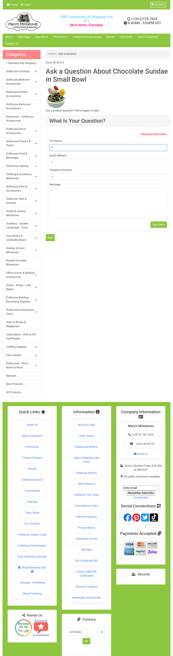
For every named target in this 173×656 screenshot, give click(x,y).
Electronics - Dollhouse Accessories (19, 118)
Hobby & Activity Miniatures (21, 213)
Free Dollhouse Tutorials (32, 556)
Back (50, 237)
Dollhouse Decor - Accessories (21, 131)
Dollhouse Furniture (21, 71)
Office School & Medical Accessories (21, 275)
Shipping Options (86, 472)
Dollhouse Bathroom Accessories (18, 106)
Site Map (86, 549)
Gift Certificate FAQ (86, 560)
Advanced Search (32, 479)
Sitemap (32, 501)
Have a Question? (148, 37)
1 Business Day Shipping (20, 63)
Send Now (159, 224)
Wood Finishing (32, 593)
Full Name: (55, 141)
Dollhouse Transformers (32, 545)
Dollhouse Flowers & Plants (21, 143)
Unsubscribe (140, 497)
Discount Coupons (87, 586)
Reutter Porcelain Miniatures (16, 262)
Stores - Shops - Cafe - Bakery (21, 287)
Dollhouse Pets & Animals (21, 201)
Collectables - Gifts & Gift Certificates (21, 336)
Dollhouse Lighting (21, 166)
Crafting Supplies (21, 346)
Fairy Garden (21, 355)
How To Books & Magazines (16, 324)
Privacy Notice (86, 527)
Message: (55, 184)
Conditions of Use (86, 538)
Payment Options (86, 516)
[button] (158, 4)
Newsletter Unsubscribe (86, 597)
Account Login (86, 424)
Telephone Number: (61, 170)
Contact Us (12, 43)
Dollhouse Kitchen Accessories (21, 94)
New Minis (41, 37)
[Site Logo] (30, 21)
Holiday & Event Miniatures (21, 250)
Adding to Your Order (86, 494)
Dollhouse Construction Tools (21, 312)
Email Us (141, 454)
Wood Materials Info (32, 569)
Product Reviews (32, 457)
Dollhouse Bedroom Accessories (21, 81)
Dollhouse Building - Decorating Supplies (21, 299)
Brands (110, 37)
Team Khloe (32, 512)
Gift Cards (126, 37)
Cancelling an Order (86, 505)
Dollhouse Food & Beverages (21, 155)
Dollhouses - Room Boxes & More (21, 365)
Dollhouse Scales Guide (87, 37)
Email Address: (58, 155)
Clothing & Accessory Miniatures (21, 176)
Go (86, 641)
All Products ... (14, 392)
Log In (25, 4)
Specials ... (12, 375)
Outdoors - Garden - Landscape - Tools (21, 225)
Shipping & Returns (86, 446)
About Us (32, 424)
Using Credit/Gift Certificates (87, 573)
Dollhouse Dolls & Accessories (21, 188)
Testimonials (32, 490)
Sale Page (24, 37)
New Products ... (16, 384)
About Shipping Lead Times (86, 459)
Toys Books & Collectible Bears (21, 238)
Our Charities (32, 523)
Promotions (60, 37)
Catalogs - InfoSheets (32, 582)
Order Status (86, 435)
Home (12, 4)
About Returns (86, 483)
